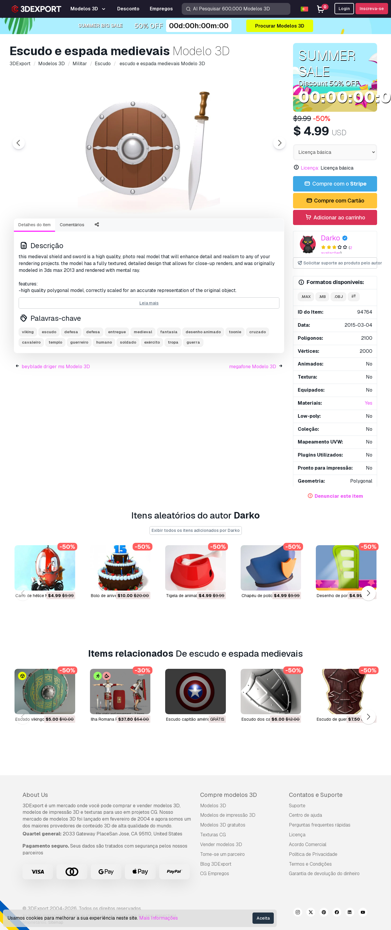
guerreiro (79, 374)
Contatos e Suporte (315, 795)
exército (152, 374)
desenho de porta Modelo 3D (345, 595)
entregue (117, 364)
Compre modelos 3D (228, 795)
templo (55, 374)
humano (104, 374)
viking (28, 364)
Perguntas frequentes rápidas (319, 825)
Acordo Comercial (307, 844)
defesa (71, 364)
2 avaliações (336, 250)
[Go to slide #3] (130, 229)
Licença (297, 835)
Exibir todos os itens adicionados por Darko (196, 530)
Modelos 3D (213, 806)
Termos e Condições (310, 864)
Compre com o (335, 184)
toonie (235, 364)
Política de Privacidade (313, 854)
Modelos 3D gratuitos (222, 825)
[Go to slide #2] (92, 229)
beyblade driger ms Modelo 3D (56, 399)
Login (344, 8)
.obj (338, 296)
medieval (143, 364)
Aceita (263, 918)
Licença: (310, 168)
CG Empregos (214, 873)
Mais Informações (158, 918)
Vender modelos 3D (221, 844)
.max (306, 296)
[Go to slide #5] (206, 229)
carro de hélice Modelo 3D (40, 595)
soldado (128, 374)
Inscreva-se (372, 8)
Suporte (297, 806)
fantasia (169, 364)
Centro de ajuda (305, 815)
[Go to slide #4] (168, 229)
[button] (368, 593)
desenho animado (203, 364)
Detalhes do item (34, 257)
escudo (49, 364)
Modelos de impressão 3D (227, 815)
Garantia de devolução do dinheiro (324, 873)
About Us (35, 795)
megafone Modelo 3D (252, 399)
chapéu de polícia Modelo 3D (270, 595)
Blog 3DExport (215, 864)
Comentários (72, 257)
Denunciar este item (339, 496)
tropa (173, 374)
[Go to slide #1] (54, 229)
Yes (368, 403)
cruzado (257, 364)
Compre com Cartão (334, 201)
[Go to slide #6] (244, 229)
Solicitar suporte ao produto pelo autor (337, 263)
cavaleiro (31, 374)
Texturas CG (213, 835)
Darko (330, 238)
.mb (322, 296)
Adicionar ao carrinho (335, 217)
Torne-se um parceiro (222, 854)
